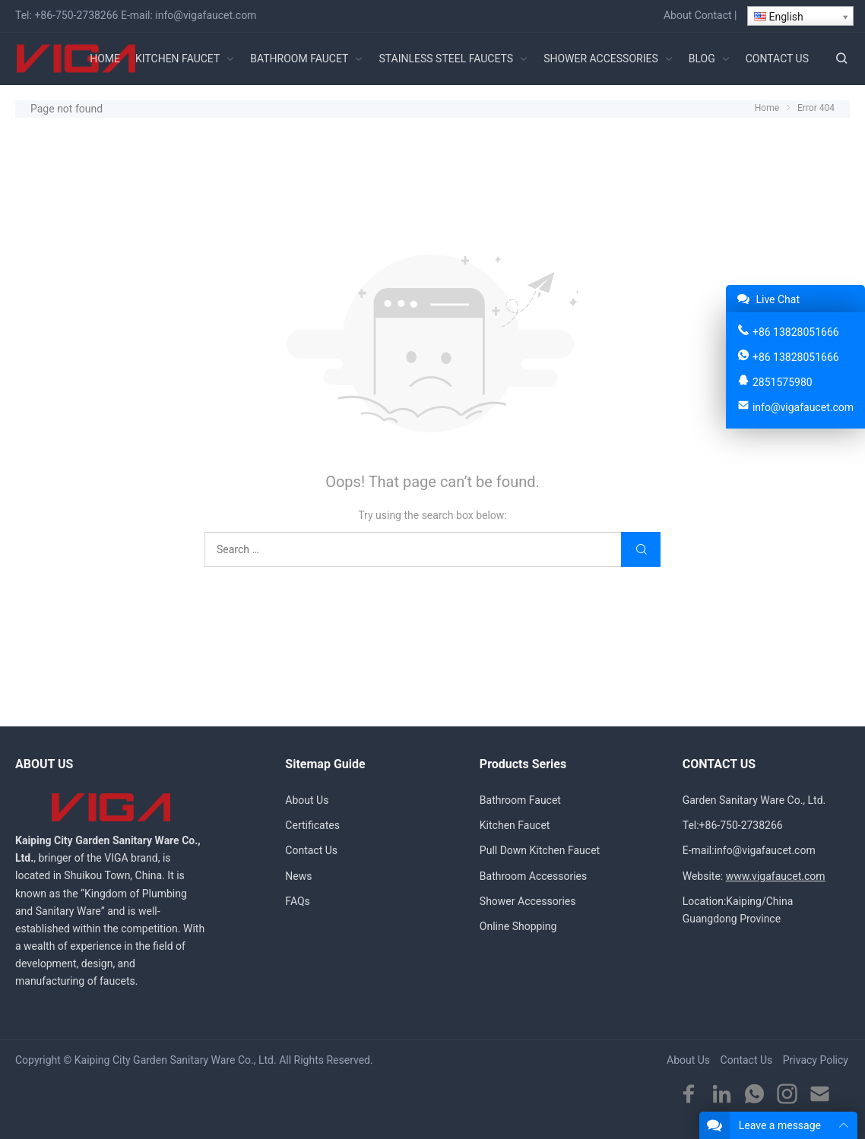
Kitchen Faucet (515, 825)
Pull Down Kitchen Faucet (540, 850)
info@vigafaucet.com (205, 15)
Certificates (312, 825)
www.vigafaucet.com (775, 876)
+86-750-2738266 (76, 15)
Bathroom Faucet (520, 800)
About (678, 15)
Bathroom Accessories (533, 876)
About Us (306, 800)
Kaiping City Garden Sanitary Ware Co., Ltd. (175, 1060)
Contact (713, 15)
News (298, 876)
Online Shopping (518, 926)
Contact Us (311, 850)
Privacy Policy (815, 1060)
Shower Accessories (528, 901)
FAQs (297, 901)
